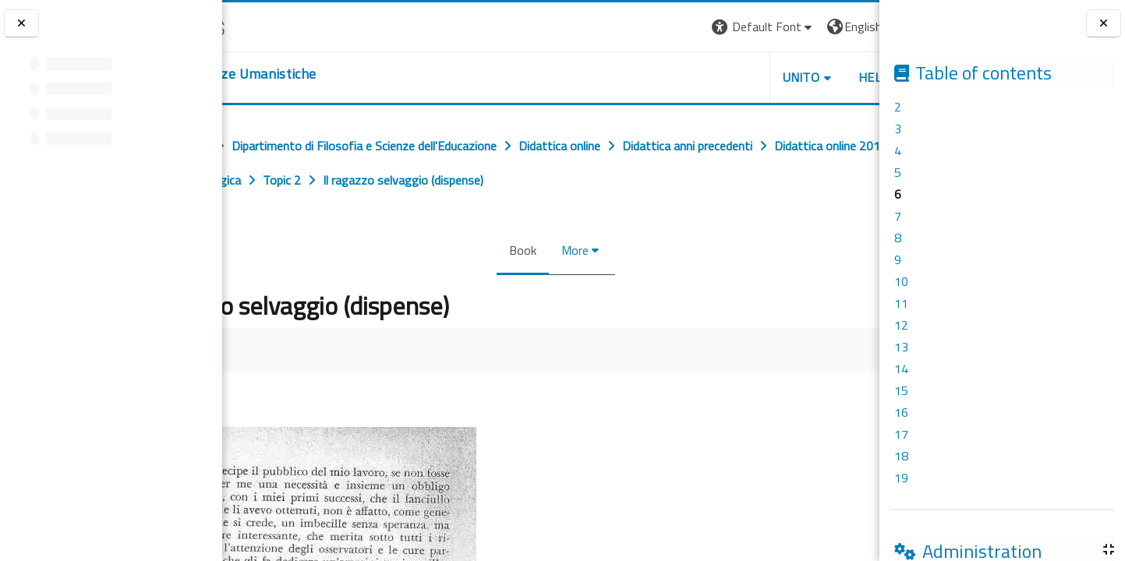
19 (901, 477)
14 (901, 368)
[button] (659, 27)
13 (901, 346)
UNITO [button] (697, 77)
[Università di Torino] (271, 25)
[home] (317, 74)
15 (901, 390)
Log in (851, 26)
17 (901, 434)
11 (901, 303)
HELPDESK (785, 77)
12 (901, 325)
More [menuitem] (570, 250)
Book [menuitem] (518, 250)
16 (901, 412)
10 (901, 281)
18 (901, 455)
